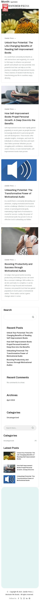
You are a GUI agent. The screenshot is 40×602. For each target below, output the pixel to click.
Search (8, 310)
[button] (18, 15)
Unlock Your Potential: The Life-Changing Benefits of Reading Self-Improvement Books (20, 335)
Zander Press (9, 38)
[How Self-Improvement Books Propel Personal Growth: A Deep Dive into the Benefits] (9, 469)
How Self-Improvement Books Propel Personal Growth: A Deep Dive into (25, 467)
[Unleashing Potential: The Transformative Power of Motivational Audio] (9, 479)
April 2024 (11, 400)
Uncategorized (13, 417)
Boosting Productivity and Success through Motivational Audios (18, 267)
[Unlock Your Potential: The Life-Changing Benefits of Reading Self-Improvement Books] (9, 456)
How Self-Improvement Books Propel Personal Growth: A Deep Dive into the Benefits (19, 344)
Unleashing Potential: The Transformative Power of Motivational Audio (18, 193)
